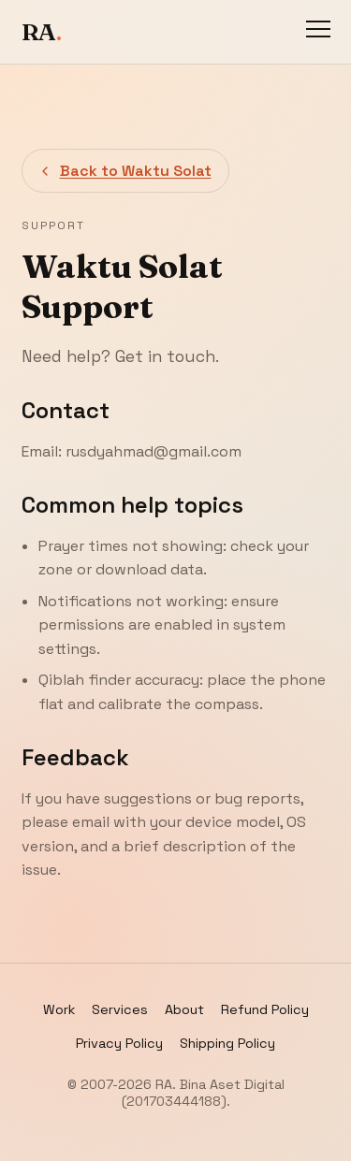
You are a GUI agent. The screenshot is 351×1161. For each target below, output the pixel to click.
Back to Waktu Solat (124, 171)
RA (42, 32)
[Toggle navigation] (318, 32)
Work (59, 1009)
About (184, 1009)
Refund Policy (265, 1009)
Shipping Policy (227, 1043)
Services (120, 1009)
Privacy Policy (119, 1043)
